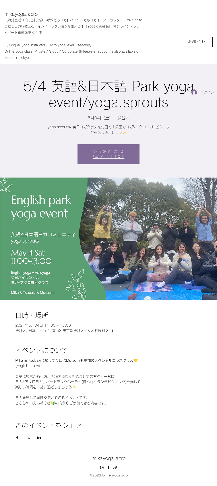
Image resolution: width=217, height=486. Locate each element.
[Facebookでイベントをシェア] (17, 437)
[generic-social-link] (115, 467)
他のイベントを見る (108, 157)
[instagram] (102, 467)
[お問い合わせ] (198, 42)
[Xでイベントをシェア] (28, 437)
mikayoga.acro (21, 14)
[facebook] (108, 467)
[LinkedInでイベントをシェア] (39, 437)
